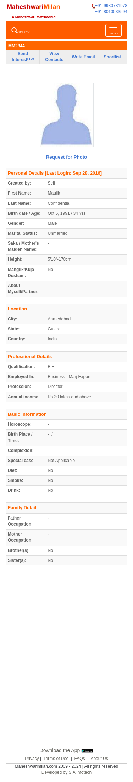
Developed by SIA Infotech (66, 772)
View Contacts (54, 56)
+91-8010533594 (111, 11)
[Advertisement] (66, 660)
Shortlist (112, 56)
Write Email (83, 56)
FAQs (79, 758)
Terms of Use (55, 758)
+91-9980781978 (109, 6)
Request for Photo (66, 157)
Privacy (32, 758)
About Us (99, 758)
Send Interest (23, 56)
